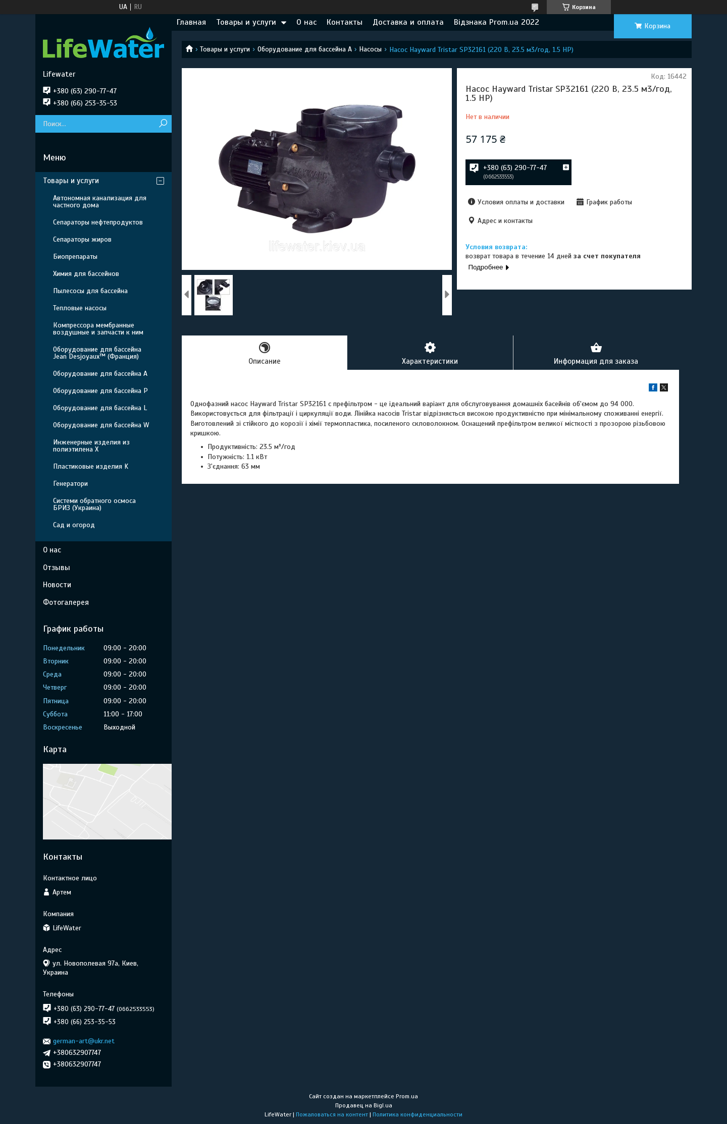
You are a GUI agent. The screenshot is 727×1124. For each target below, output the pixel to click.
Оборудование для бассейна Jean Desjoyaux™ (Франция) (97, 353)
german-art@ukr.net (84, 1041)
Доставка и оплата (408, 22)
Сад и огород (74, 525)
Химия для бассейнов (86, 273)
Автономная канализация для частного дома (99, 201)
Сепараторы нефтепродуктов (98, 222)
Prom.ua (407, 1096)
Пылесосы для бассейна (90, 291)
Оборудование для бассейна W (101, 425)
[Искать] (163, 124)
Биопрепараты (75, 256)
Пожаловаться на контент (332, 1114)
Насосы (370, 49)
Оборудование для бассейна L (100, 408)
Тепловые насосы (80, 308)
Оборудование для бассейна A (304, 49)
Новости (57, 584)
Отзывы (56, 567)
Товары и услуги (246, 22)
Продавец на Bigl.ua (363, 1105)
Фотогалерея (66, 602)
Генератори (70, 483)
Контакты (344, 22)
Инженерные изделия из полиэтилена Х (91, 446)
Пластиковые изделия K (90, 466)
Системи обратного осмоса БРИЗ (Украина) (94, 504)
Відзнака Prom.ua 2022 (496, 22)
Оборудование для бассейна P (100, 390)
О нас (306, 22)
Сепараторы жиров (82, 239)
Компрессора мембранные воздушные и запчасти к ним (98, 328)
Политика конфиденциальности (417, 1114)
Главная (191, 22)
